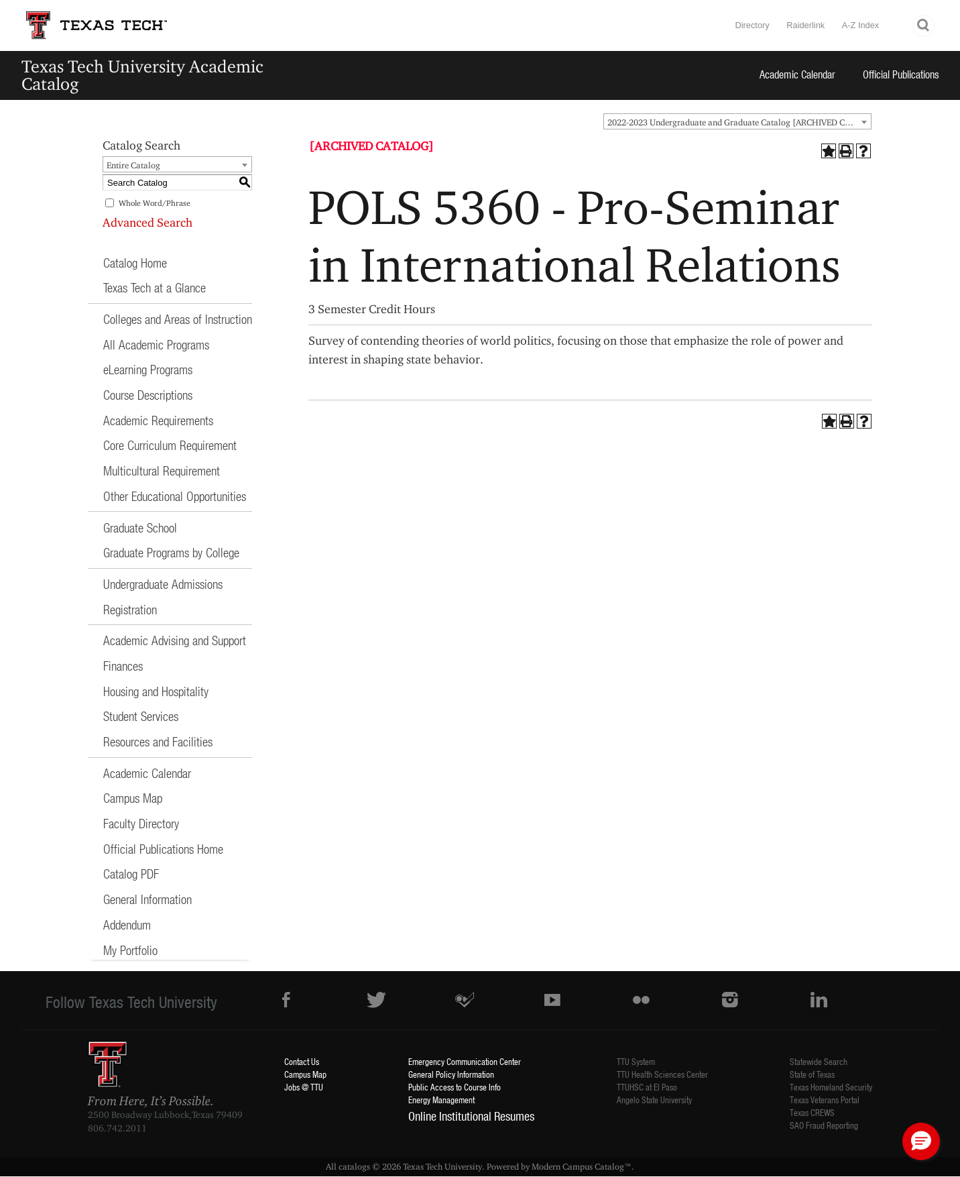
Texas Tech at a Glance (154, 287)
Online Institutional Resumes (471, 1116)
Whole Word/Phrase (154, 203)
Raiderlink (805, 25)
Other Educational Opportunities (174, 496)
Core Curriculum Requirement (170, 445)
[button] (921, 1141)
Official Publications (901, 74)
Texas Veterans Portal (824, 1099)
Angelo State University (654, 1099)
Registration (130, 609)
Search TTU (924, 25)
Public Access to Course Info (454, 1086)
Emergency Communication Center (464, 1061)
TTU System (636, 1061)
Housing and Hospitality (155, 691)
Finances (123, 665)
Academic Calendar (797, 74)
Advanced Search (147, 222)
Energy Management (441, 1099)
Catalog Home (135, 262)
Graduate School (140, 527)
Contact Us (301, 1061)
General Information (147, 899)
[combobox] (737, 121)
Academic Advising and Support (174, 640)
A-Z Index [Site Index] (860, 25)
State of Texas (812, 1074)
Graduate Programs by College (171, 552)
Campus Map (132, 797)
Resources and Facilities (158, 741)
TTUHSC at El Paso (647, 1086)
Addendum (127, 924)
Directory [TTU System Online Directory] (752, 25)
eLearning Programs (147, 369)
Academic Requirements (158, 420)
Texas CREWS (812, 1112)
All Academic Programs (156, 344)
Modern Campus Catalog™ (582, 1166)
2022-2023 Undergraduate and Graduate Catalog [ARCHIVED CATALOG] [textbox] (739, 122)
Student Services (140, 716)
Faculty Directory (141, 823)
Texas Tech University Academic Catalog (142, 75)
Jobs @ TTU (303, 1086)
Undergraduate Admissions (163, 584)
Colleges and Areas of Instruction (177, 319)
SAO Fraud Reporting (824, 1125)
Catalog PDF (131, 873)
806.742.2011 (117, 1128)
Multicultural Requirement (161, 470)
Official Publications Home (163, 848)
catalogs (354, 1166)
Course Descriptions (147, 394)
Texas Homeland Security (831, 1086)
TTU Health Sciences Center (662, 1074)
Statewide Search (818, 1061)
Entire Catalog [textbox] (133, 165)
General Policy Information (451, 1074)
